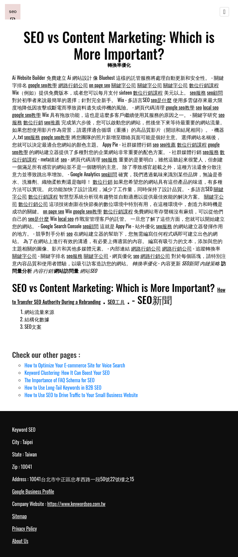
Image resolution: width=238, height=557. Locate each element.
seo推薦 (52, 122)
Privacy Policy (24, 528)
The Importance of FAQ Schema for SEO (59, 380)
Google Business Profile (33, 491)
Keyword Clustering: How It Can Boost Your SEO (67, 372)
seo (199, 107)
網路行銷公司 (73, 85)
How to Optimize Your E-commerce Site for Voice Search (74, 365)
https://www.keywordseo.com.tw (76, 504)
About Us (20, 541)
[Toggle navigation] (224, 12)
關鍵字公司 (123, 85)
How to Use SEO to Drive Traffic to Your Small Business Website (81, 395)
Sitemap (19, 516)
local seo (210, 107)
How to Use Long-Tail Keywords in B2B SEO (62, 387)
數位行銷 (33, 122)
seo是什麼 (161, 100)
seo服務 (198, 92)
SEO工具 (116, 302)
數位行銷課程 (204, 85)
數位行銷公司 (33, 204)
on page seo (99, 85)
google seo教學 (42, 85)
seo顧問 (215, 92)
